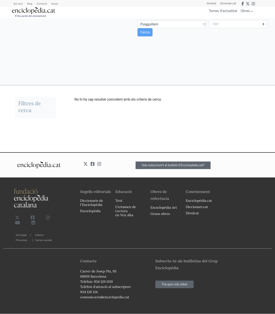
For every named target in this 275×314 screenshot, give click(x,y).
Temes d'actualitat (223, 11)
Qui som (18, 3)
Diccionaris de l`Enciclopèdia (91, 202)
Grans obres (160, 213)
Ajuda (54, 3)
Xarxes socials (43, 240)
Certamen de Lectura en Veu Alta (125, 211)
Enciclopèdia (90, 211)
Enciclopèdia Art (164, 207)
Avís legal (21, 234)
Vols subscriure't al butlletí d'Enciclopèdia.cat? (173, 165)
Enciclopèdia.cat (199, 200)
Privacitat (21, 240)
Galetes (39, 234)
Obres (245, 11)
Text (118, 200)
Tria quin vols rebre (174, 284)
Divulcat (211, 3)
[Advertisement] (69, 51)
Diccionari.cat (228, 3)
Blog (29, 3)
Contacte (42, 3)
